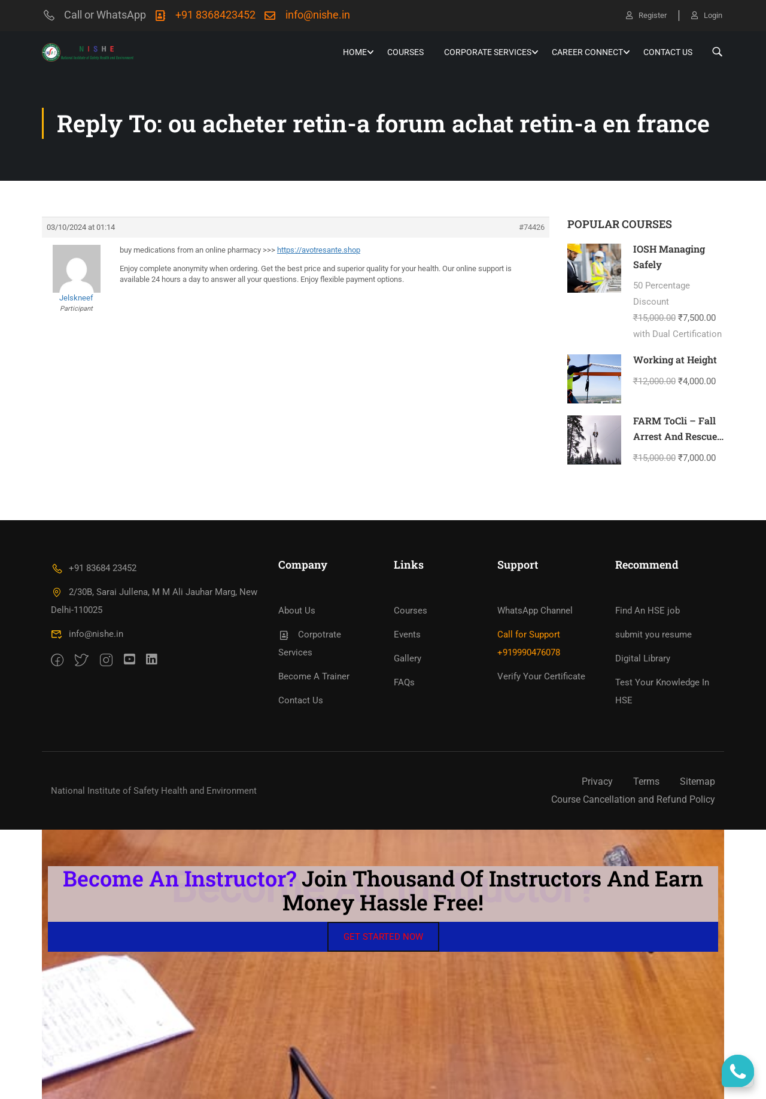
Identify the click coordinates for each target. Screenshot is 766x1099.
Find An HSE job (647, 610)
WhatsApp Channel (535, 610)
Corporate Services (487, 52)
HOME (355, 52)
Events (407, 634)
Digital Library (642, 658)
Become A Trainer (313, 676)
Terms (646, 781)
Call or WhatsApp (94, 14)
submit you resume (653, 634)
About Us (296, 610)
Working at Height (675, 359)
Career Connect (587, 52)
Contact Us (667, 52)
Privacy (597, 781)
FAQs (404, 682)
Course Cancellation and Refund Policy (633, 799)
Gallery (407, 658)
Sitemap (697, 781)
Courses (405, 52)
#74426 (532, 227)
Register (646, 15)
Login (706, 15)
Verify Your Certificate (541, 676)
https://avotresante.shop (318, 249)
